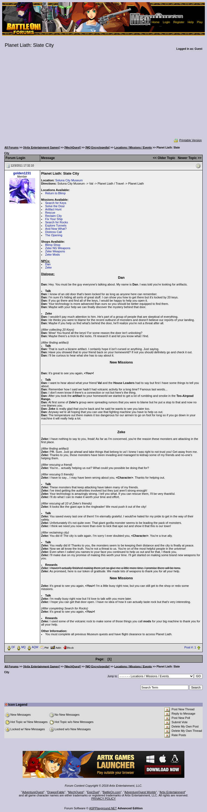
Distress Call (53, 232)
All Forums (12, 147)
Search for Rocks (56, 222)
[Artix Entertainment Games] (41, 147)
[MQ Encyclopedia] (97, 147)
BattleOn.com (112, 792)
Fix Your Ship (54, 219)
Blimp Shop (52, 244)
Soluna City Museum (69, 180)
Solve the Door (55, 206)
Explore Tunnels (56, 225)
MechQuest (75, 792)
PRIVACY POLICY (103, 798)
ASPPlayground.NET (103, 808)
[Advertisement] (103, 98)
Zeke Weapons (55, 251)
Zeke (48, 267)
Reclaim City (53, 215)
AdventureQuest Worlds (140, 792)
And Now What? (56, 228)
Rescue (50, 212)
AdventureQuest (33, 792)
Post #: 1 (190, 647)
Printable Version (187, 140)
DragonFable (56, 792)
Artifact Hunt (53, 209)
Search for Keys (55, 202)
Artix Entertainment (172, 792)
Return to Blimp (55, 193)
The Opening (54, 235)
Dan (48, 264)
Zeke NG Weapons (57, 248)
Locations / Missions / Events (133, 147)
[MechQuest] (72, 147)
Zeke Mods (52, 254)
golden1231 (22, 173)
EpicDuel (93, 792)
